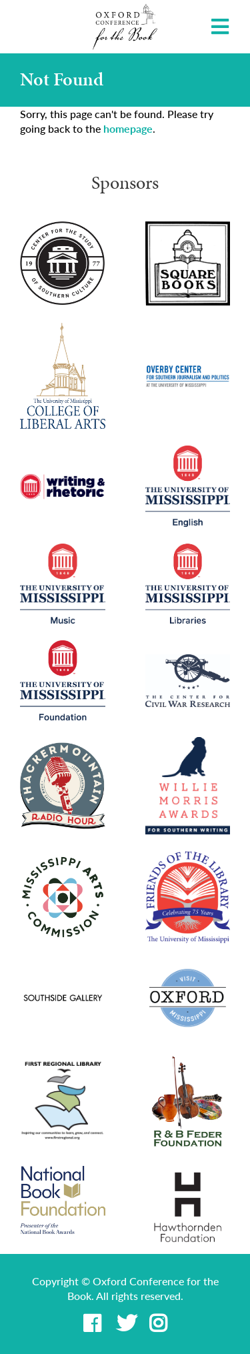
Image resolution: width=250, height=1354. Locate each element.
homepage (128, 128)
